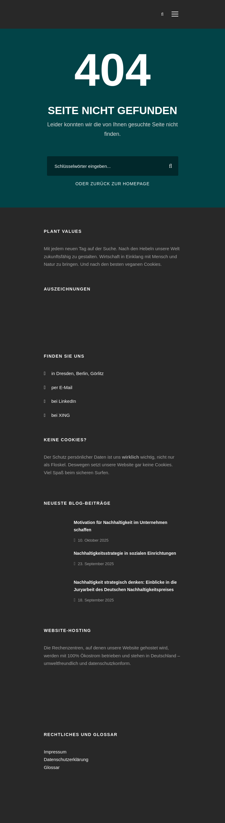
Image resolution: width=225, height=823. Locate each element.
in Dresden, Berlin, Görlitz (78, 373)
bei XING (60, 415)
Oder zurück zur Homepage (112, 183)
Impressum (55, 751)
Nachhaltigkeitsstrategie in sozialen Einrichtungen (125, 553)
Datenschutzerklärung (66, 759)
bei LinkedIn (63, 401)
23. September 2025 (96, 563)
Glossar (52, 767)
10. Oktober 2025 (93, 540)
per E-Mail (62, 387)
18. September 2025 (96, 600)
